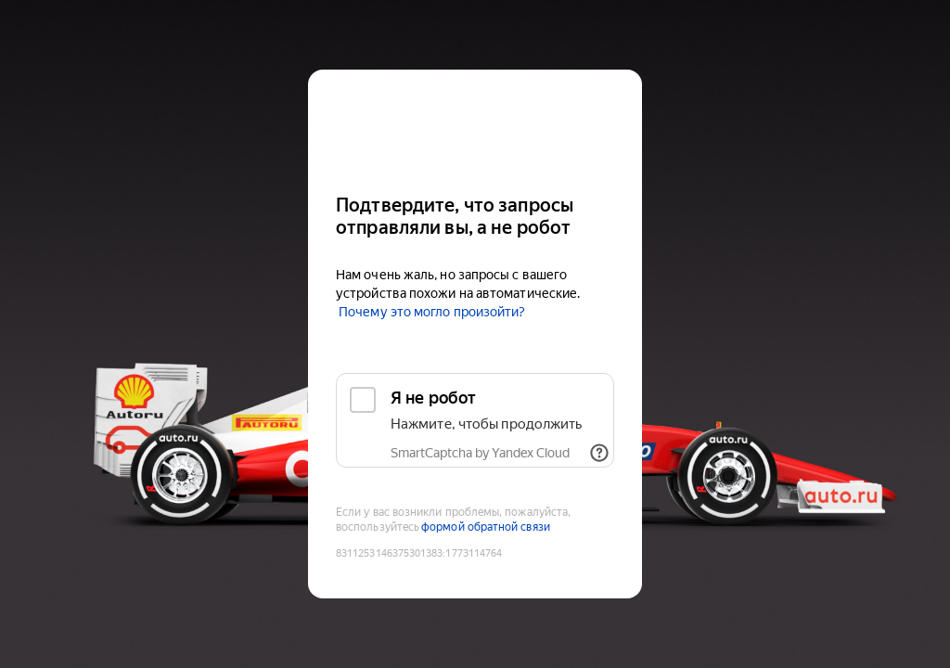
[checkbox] (475, 420)
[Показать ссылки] (599, 453)
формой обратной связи (485, 526)
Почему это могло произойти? (432, 311)
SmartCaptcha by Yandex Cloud (480, 452)
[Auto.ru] (475, 124)
